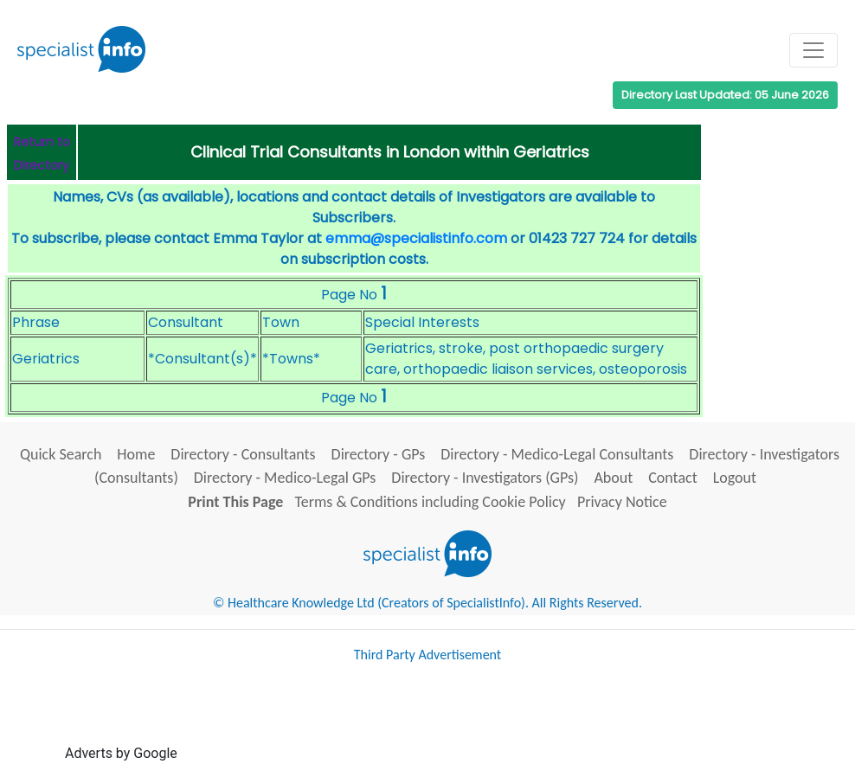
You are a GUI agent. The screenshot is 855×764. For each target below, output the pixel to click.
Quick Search (61, 454)
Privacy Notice (622, 501)
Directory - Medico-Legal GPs (285, 477)
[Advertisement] (496, 719)
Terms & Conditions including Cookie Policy (430, 501)
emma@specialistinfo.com (416, 238)
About (613, 477)
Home (136, 454)
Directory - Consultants (242, 454)
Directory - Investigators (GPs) (484, 477)
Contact (672, 477)
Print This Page (235, 501)
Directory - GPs (378, 454)
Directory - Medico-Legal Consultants (556, 454)
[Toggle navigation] (813, 50)
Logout (734, 477)
